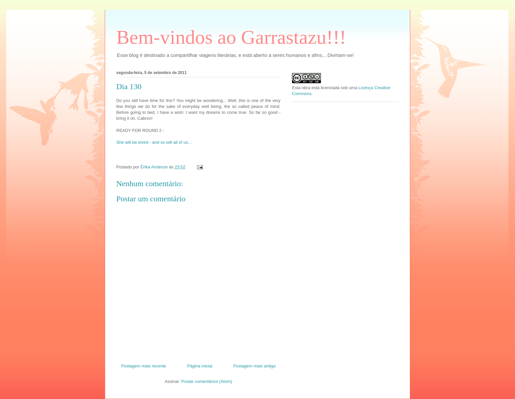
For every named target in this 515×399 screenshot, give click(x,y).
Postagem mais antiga (254, 365)
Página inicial (200, 365)
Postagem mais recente (143, 365)
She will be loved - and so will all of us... (153, 142)
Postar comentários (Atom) (206, 381)
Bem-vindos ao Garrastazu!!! (231, 37)
